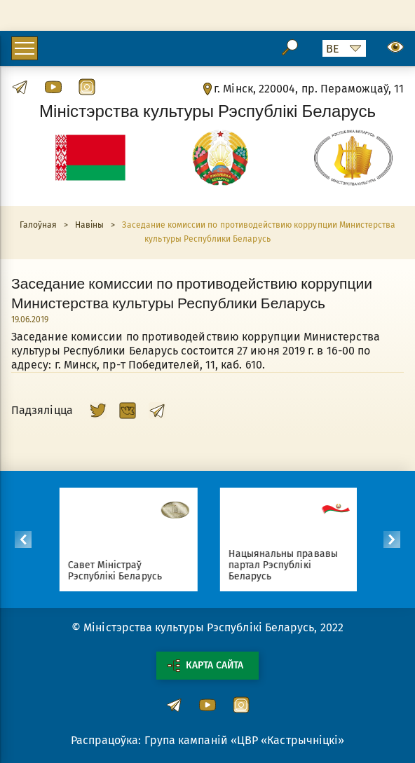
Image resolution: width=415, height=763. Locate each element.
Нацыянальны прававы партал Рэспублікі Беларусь (287, 565)
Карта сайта (205, 665)
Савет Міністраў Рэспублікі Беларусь (119, 570)
